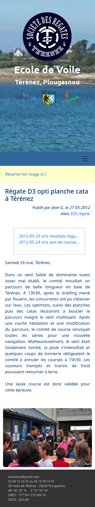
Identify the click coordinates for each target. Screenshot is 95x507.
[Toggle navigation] (85, 159)
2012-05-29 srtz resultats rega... (49, 236)
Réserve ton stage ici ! (26, 174)
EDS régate (80, 213)
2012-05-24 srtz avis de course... (49, 242)
